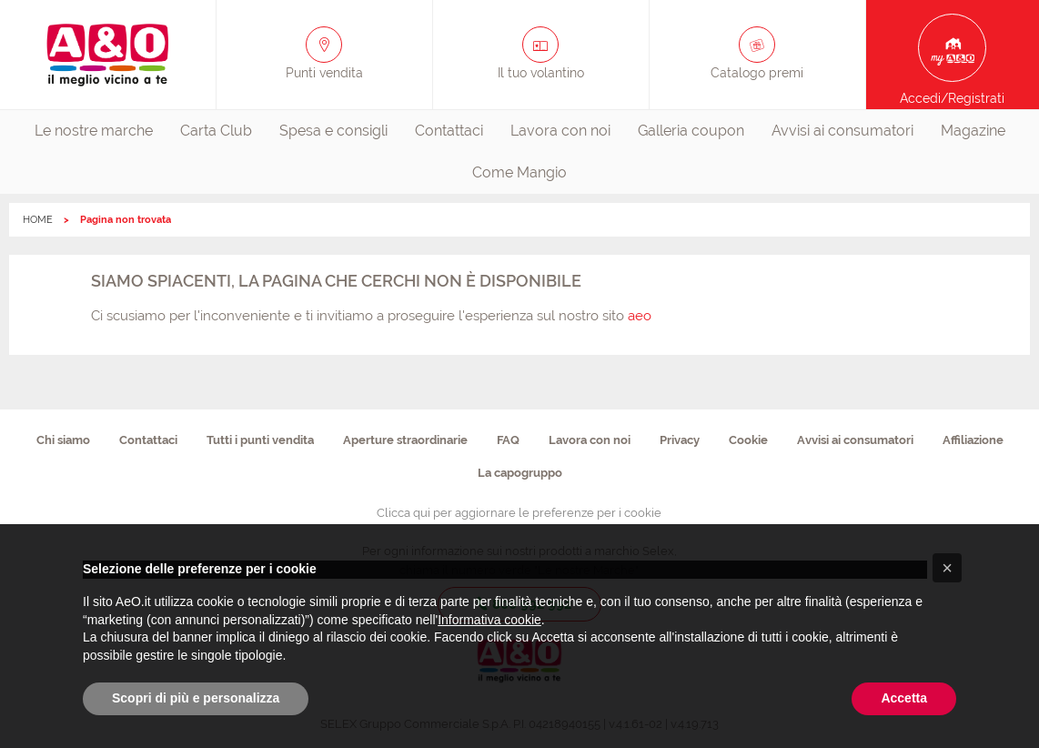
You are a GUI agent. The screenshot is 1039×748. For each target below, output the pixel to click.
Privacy (680, 440)
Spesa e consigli (333, 130)
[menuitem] (93, 131)
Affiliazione (973, 440)
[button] (947, 567)
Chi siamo (63, 440)
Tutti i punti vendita (260, 440)
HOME (38, 220)
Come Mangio (519, 172)
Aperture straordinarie (405, 440)
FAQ (508, 440)
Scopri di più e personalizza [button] (195, 698)
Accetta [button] (904, 698)
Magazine (973, 130)
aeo (639, 316)
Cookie (748, 440)
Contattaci (449, 130)
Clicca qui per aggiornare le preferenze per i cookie (519, 513)
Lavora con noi (560, 130)
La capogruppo (520, 473)
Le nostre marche (94, 130)
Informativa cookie (489, 619)
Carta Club (216, 130)
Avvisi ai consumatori (842, 130)
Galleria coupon (691, 130)
